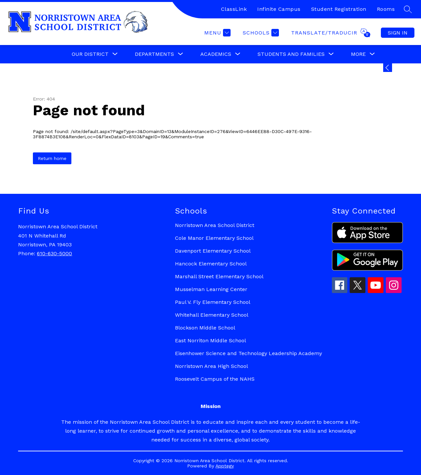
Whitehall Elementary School (211, 315)
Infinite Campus (279, 9)
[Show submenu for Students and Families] (291, 54)
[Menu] (217, 33)
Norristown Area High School (211, 366)
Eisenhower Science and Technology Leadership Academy (248, 353)
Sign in (398, 33)
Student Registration (338, 9)
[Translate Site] (329, 33)
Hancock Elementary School (211, 263)
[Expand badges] (387, 67)
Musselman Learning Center (211, 289)
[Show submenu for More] (358, 54)
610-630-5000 (54, 253)
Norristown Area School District (214, 225)
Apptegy (224, 465)
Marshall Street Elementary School (219, 276)
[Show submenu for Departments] (154, 54)
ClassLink (234, 9)
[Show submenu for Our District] (90, 54)
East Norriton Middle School (210, 340)
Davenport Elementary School (213, 251)
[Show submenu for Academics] (215, 54)
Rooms (386, 9)
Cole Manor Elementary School (214, 238)
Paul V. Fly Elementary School (212, 302)
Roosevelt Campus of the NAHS (215, 379)
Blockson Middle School (205, 328)
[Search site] (408, 9)
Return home (52, 158)
